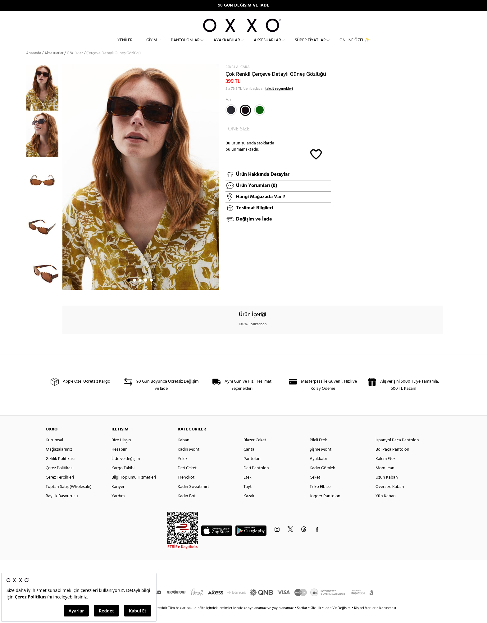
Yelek (183, 469)
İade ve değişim (126, 469)
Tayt (248, 497)
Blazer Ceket (255, 450)
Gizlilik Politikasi (60, 469)
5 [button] (151, 290)
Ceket (315, 487)
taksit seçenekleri (279, 99)
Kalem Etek (385, 469)
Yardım (118, 506)
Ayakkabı (318, 469)
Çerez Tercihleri (60, 487)
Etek (248, 487)
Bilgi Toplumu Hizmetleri (134, 487)
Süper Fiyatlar (310, 45)
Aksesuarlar (267, 45)
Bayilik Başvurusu (62, 506)
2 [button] (134, 290)
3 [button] (140, 290)
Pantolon (252, 469)
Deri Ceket (187, 478)
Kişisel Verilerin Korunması (375, 618)
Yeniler (125, 45)
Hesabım (119, 459)
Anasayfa (33, 63)
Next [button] (65, 187)
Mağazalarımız (59, 459)
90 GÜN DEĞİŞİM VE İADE (243, 5)
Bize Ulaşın (121, 450)
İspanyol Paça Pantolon (397, 450)
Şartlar (302, 618)
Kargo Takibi (123, 478)
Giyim (151, 45)
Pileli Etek (318, 450)
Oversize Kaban (389, 497)
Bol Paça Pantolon (392, 459)
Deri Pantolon (256, 478)
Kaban (183, 450)
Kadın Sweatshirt (193, 497)
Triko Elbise (320, 497)
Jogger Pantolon (325, 506)
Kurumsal (54, 450)
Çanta (249, 459)
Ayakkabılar (226, 45)
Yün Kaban (385, 506)
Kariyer (118, 497)
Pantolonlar (185, 45)
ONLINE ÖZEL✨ (354, 45)
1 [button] (128, 290)
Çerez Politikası (59, 478)
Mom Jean (384, 478)
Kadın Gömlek (322, 478)
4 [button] (145, 290)
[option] (44, 98)
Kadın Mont (188, 459)
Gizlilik (316, 618)
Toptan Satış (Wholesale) (68, 497)
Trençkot (186, 487)
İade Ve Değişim (338, 618)
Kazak (249, 506)
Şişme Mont (320, 459)
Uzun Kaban (386, 487)
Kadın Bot (187, 506)
